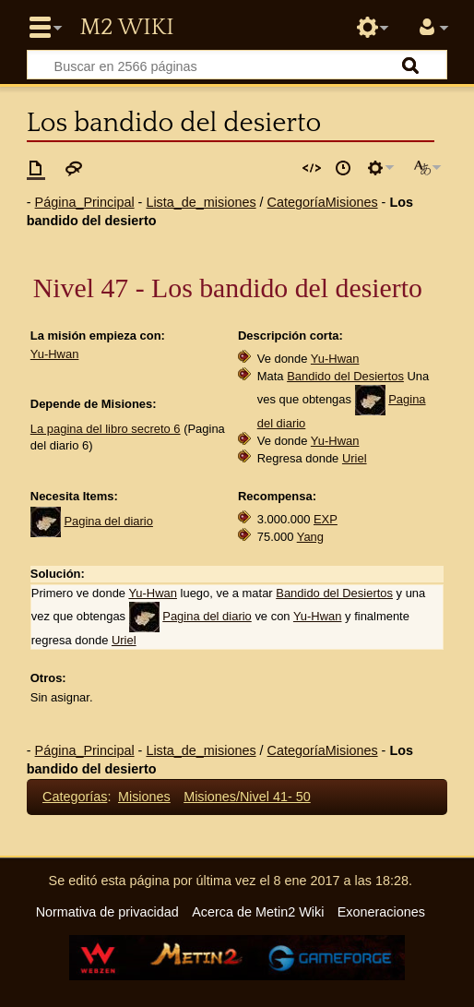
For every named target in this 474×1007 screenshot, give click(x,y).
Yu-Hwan (54, 354)
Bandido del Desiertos (345, 376)
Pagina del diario (108, 521)
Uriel (354, 458)
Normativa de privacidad (107, 912)
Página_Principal (85, 202)
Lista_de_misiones (200, 202)
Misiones (144, 796)
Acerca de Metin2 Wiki (258, 912)
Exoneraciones (381, 912)
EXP (326, 519)
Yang (310, 537)
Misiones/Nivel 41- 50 (247, 796)
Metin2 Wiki (126, 27)
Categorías (74, 796)
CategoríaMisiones (322, 202)
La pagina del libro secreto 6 (105, 429)
